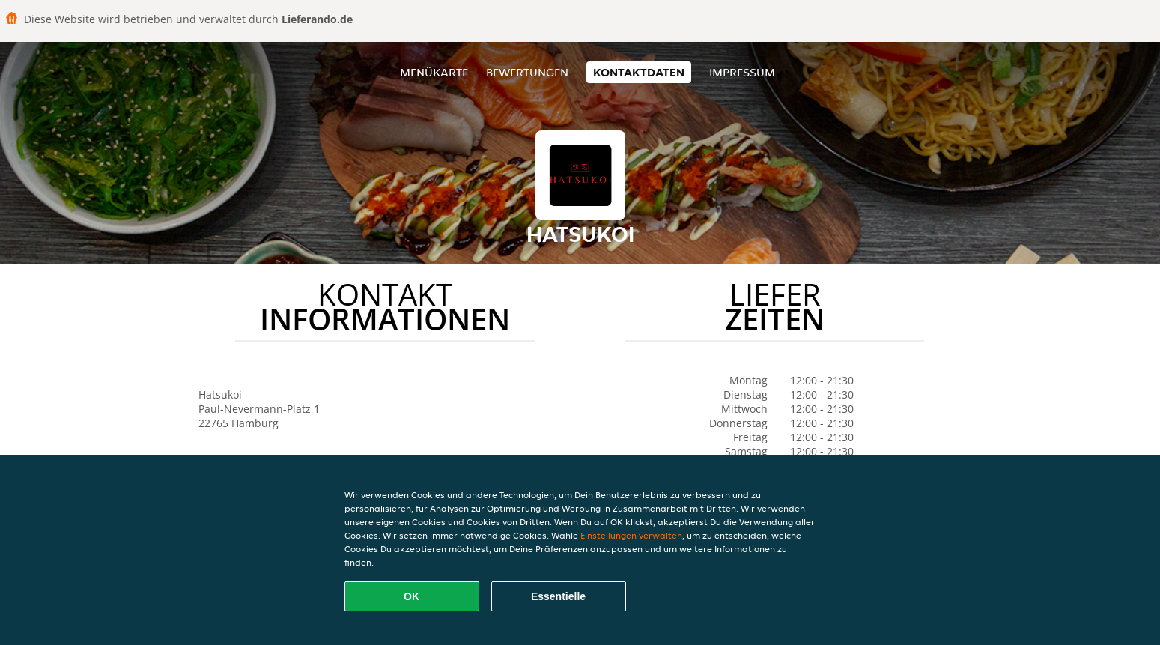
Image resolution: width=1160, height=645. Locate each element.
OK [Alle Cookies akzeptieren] (411, 596)
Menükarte (434, 72)
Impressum (742, 72)
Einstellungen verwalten (631, 535)
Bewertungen (527, 72)
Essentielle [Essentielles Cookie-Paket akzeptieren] (558, 596)
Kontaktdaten (638, 72)
